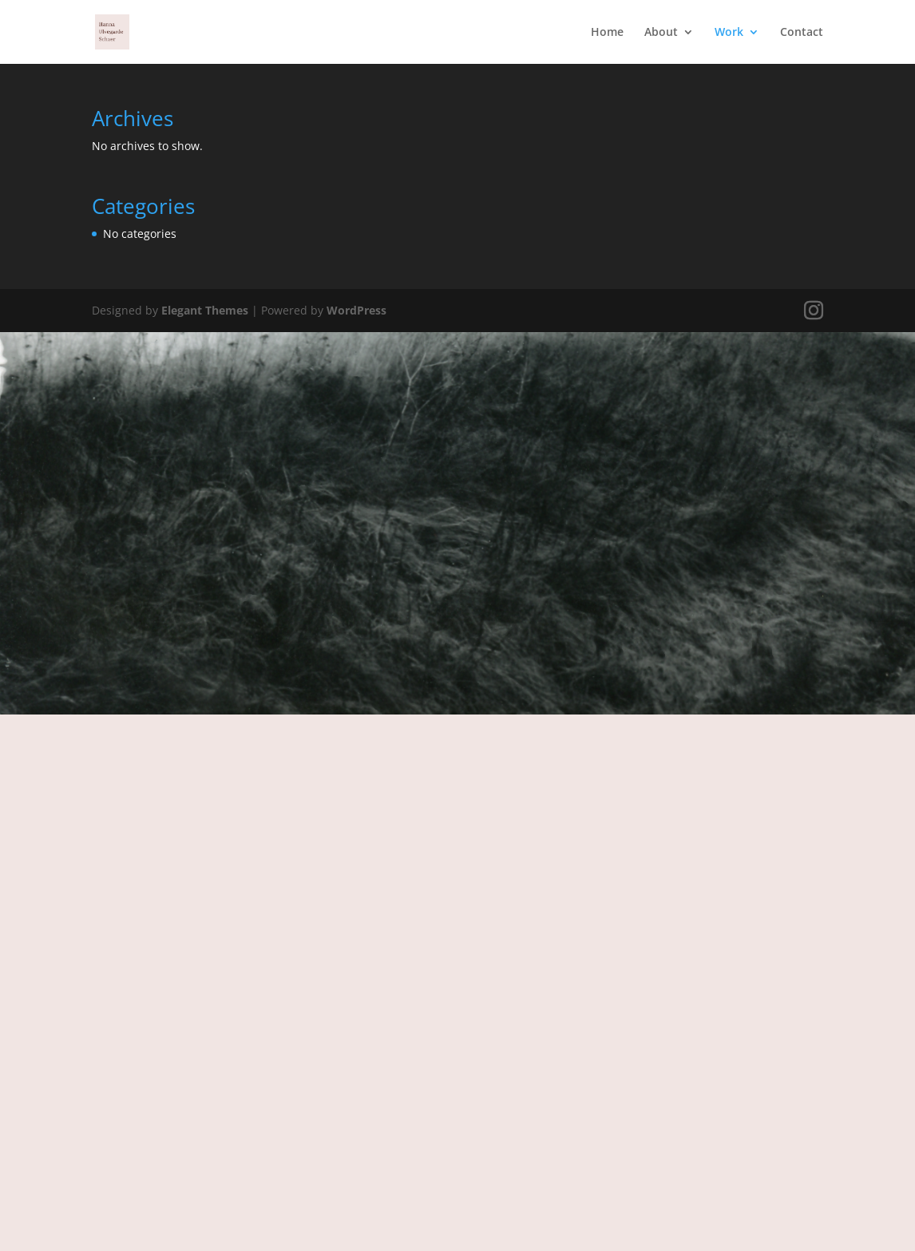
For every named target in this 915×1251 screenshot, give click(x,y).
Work (729, 32)
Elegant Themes (204, 310)
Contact (801, 32)
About (661, 32)
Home (607, 32)
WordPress (356, 310)
